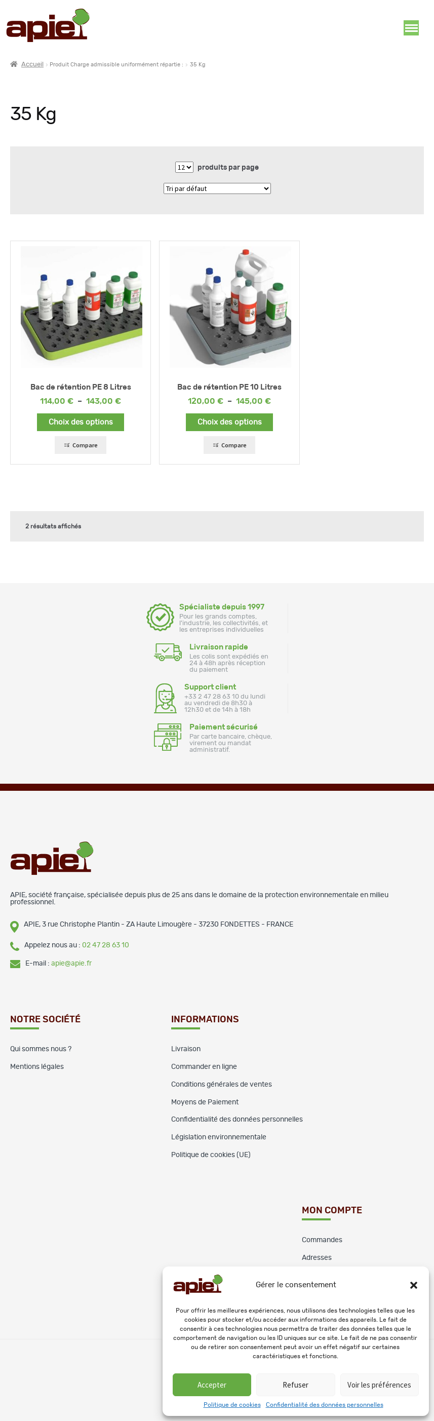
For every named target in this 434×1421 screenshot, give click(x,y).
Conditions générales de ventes (221, 1084)
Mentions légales (37, 1066)
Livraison (186, 1049)
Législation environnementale (218, 1137)
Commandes (322, 1240)
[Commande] (217, 188)
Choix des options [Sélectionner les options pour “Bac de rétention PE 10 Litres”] (230, 422)
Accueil (32, 64)
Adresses (317, 1257)
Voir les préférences (379, 1385)
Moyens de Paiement (205, 1102)
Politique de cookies (232, 1405)
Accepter (212, 1385)
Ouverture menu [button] (411, 27)
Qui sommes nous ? (40, 1049)
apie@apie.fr (71, 963)
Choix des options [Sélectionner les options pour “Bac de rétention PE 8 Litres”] (81, 422)
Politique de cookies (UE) (211, 1155)
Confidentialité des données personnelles (324, 1405)
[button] (414, 1285)
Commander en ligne (204, 1066)
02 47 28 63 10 (105, 945)
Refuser (295, 1385)
